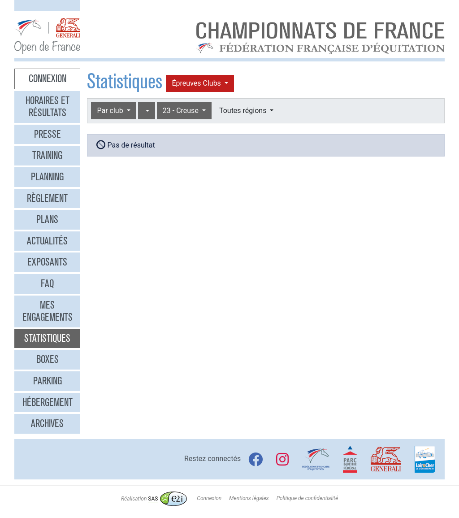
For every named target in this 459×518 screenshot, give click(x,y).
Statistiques (47, 338)
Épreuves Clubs (197, 83)
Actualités (47, 241)
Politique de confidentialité (307, 499)
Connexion (47, 78)
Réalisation (154, 499)
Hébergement (47, 402)
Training (47, 155)
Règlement (47, 198)
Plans (47, 219)
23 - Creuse (181, 110)
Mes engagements (47, 311)
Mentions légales (248, 499)
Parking (47, 380)
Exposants (47, 262)
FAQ (47, 283)
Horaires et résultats (47, 106)
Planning (47, 176)
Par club (111, 110)
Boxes (47, 359)
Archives (47, 423)
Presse (47, 134)
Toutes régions (243, 110)
